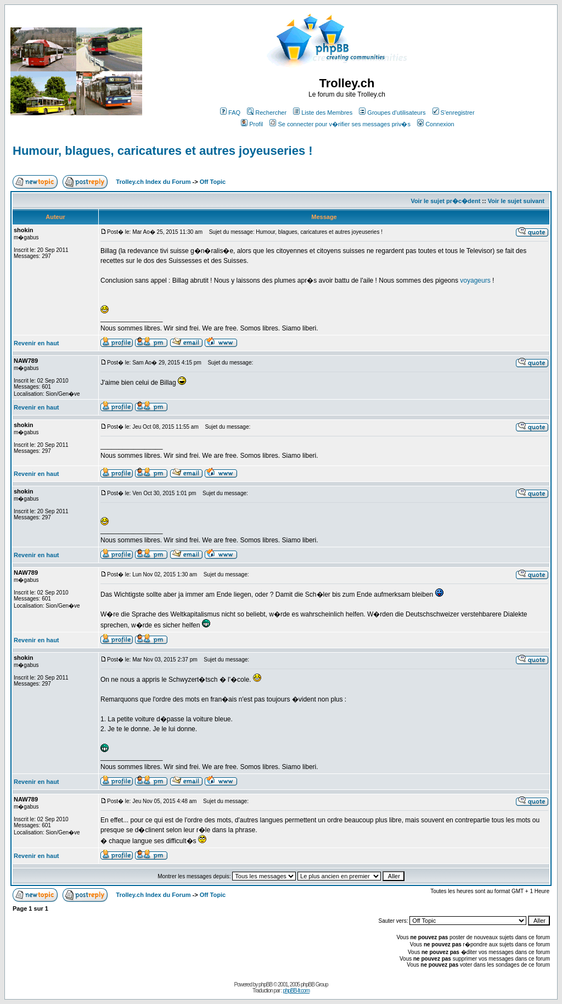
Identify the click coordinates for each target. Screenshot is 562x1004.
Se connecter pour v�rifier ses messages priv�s (339, 124)
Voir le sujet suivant (516, 201)
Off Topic (213, 181)
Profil (252, 124)
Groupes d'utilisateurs (392, 112)
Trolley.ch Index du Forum (153, 181)
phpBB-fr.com (296, 991)
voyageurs (475, 280)
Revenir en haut (36, 343)
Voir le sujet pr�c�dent (445, 201)
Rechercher (266, 112)
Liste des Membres (322, 112)
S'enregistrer (453, 112)
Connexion (435, 124)
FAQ (230, 112)
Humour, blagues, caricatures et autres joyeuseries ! (163, 151)
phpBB (265, 984)
